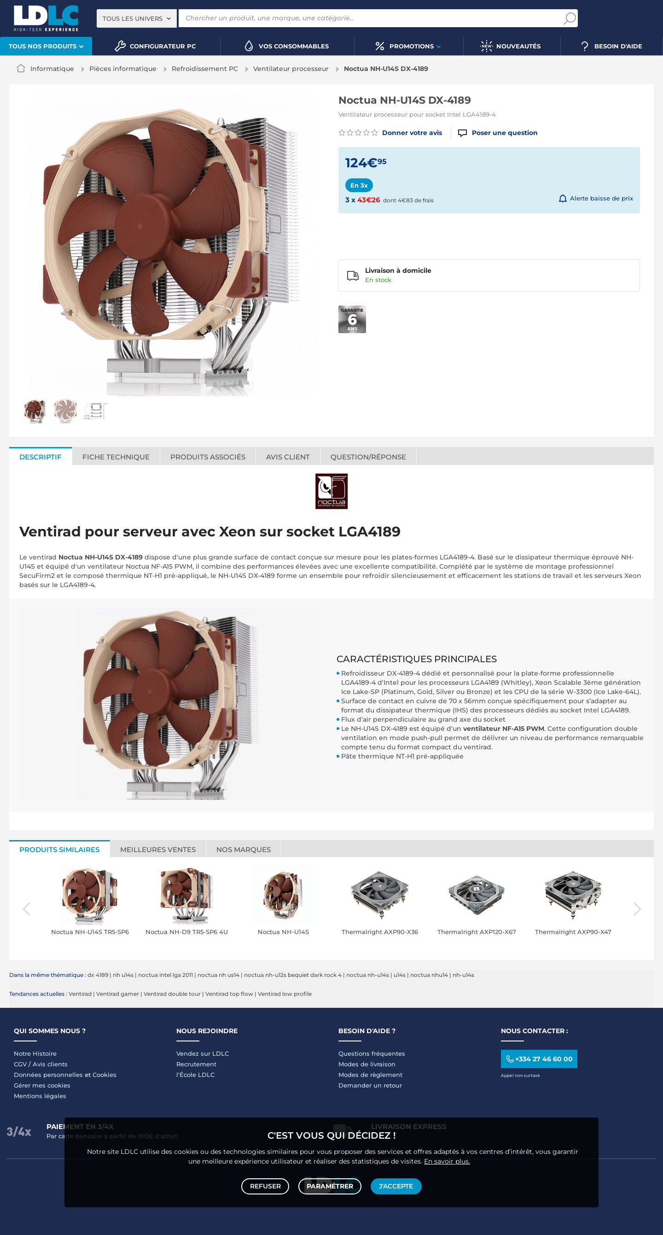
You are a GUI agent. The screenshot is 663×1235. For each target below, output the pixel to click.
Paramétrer (330, 1185)
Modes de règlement (370, 1074)
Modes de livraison (366, 1064)
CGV (20, 1064)
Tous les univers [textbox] (133, 18)
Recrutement (196, 1064)
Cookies (104, 1074)
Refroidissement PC (205, 69)
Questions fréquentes (371, 1053)
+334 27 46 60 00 (539, 1059)
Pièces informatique (123, 69)
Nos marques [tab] (243, 849)
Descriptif (40, 457)
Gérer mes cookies (42, 1085)
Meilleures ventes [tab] (158, 849)
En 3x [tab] (359, 185)
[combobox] (137, 18)
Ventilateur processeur (291, 69)
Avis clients (50, 1064)
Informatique (52, 69)
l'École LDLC (195, 1074)
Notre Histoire (35, 1053)
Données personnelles (48, 1074)
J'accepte (395, 1185)
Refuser (266, 1185)
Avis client (288, 457)
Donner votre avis (390, 133)
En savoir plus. (447, 1159)
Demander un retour (370, 1085)
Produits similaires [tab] (59, 849)
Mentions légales (40, 1096)
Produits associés (207, 457)
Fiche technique (116, 457)
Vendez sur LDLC (202, 1053)
